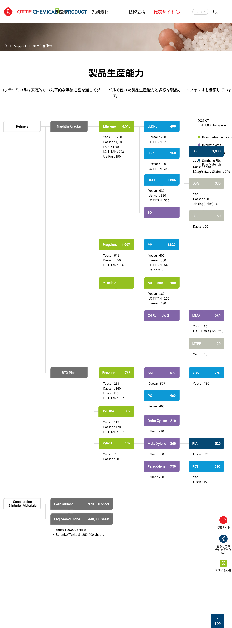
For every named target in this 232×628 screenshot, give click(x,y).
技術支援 (137, 12)
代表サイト (164, 12)
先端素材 (100, 12)
